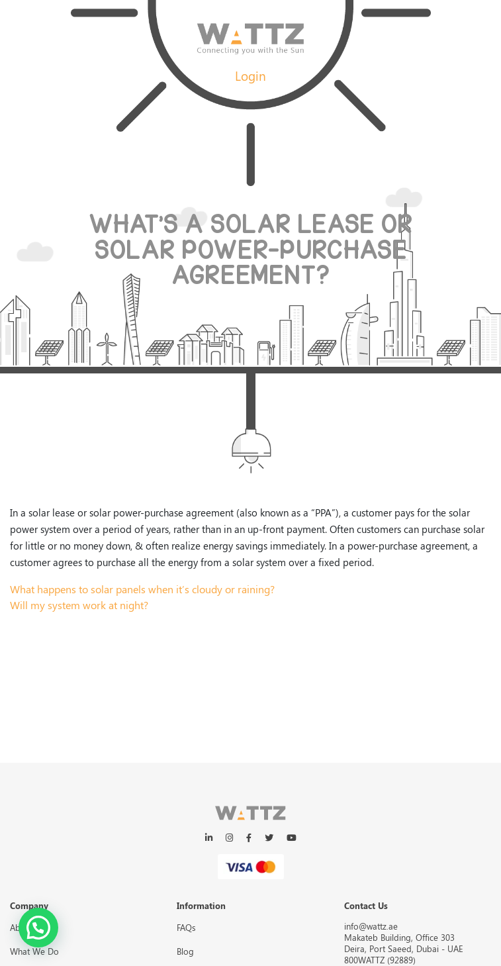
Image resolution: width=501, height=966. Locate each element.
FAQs (186, 927)
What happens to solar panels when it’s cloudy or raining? (142, 589)
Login (250, 75)
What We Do (34, 951)
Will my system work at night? (79, 605)
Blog (185, 951)
